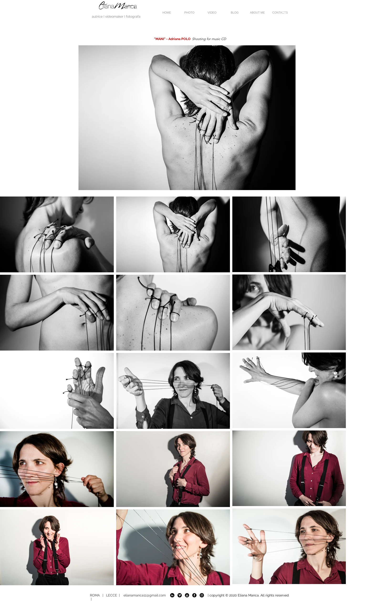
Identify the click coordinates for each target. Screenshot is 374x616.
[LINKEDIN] (172, 595)
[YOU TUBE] (187, 595)
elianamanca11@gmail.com (145, 595)
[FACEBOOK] (194, 595)
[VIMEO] (179, 595)
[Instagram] (202, 595)
